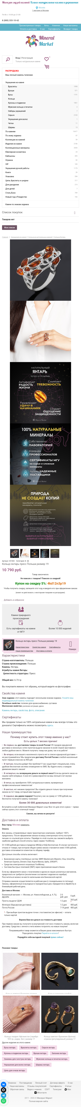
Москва (42, 7)
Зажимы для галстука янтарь (17, 1059)
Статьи (68, 1086)
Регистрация (27, 58)
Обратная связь (17, 1089)
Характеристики (22, 647)
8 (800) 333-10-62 (10, 20)
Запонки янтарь (59, 1053)
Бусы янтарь (9, 1047)
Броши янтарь (40, 1053)
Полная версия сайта (38, 1101)
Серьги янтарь (48, 1047)
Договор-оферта (57, 1083)
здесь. (50, 725)
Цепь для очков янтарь (14, 1070)
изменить (25, 825)
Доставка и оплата (44, 651)
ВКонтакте (40, 1092)
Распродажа (12, 71)
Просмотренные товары (30, 25)
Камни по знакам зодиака (17, 204)
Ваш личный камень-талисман (19, 75)
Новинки (56, 25)
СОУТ (47, 1089)
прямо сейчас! (57, 937)
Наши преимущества (24, 651)
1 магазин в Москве (40, 10)
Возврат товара (71, 29)
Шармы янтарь (42, 1065)
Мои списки (9, 227)
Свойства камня (39, 647)
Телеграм (57, 1089)
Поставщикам (25, 1083)
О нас (42, 29)
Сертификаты (54, 29)
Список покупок (12, 212)
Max (68, 1089)
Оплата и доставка (28, 29)
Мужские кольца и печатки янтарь (52, 1059)
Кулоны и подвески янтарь (16, 1053)
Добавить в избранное (13, 600)
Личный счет (41, 1083)
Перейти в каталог (50, 933)
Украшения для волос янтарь (17, 1065)
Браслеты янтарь (29, 1047)
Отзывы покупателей (36, 1086)
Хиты (46, 25)
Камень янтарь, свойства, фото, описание (23, 710)
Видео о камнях (34, 1089)
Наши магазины (70, 25)
